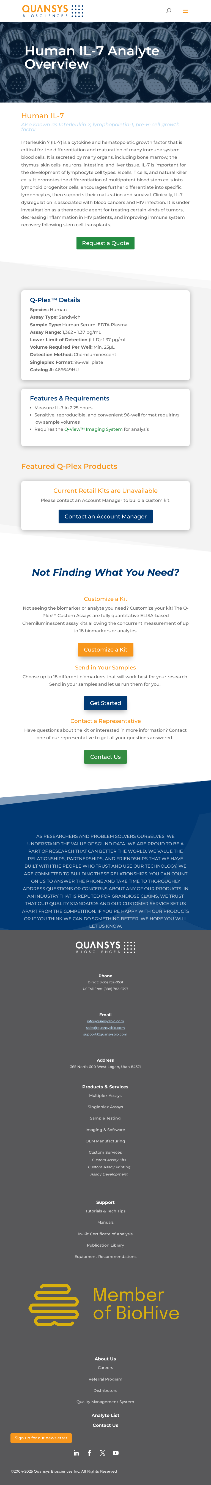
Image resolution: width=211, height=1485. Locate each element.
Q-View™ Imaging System (93, 429)
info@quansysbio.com (105, 1021)
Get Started (105, 703)
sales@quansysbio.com (105, 1028)
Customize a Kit (105, 649)
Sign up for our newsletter (41, 1437)
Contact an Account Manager (106, 516)
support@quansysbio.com (105, 1034)
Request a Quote (105, 243)
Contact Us (105, 757)
